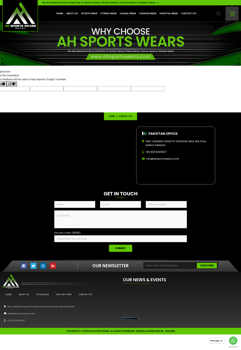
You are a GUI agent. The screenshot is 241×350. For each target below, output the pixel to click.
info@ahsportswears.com (162, 159)
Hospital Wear (169, 13)
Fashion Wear (147, 13)
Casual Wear (128, 13)
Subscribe (207, 265)
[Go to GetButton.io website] (233, 347)
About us (72, 13)
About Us (24, 294)
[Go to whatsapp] (233, 341)
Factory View (64, 294)
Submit (120, 248)
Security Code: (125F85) (67, 232)
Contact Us (85, 294)
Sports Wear (89, 13)
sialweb (170, 331)
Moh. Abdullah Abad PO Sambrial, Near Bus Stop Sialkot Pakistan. (38, 306)
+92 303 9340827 (13, 320)
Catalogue (42, 294)
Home (59, 13)
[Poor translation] (12, 83)
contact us (188, 13)
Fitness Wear (109, 13)
